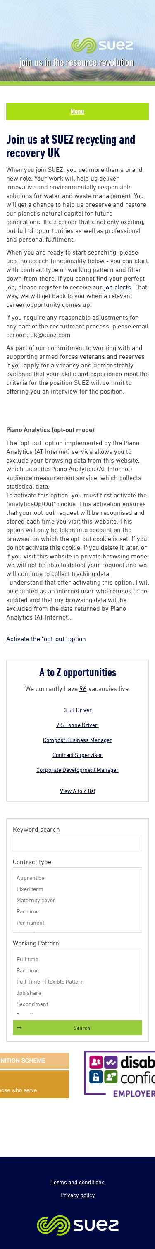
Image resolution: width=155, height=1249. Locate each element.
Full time (77, 959)
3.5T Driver (78, 709)
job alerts (117, 287)
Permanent (77, 922)
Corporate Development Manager (77, 769)
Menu (77, 111)
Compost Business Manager (77, 739)
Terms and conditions (77, 1181)
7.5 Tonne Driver (77, 724)
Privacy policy (77, 1194)
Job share (77, 992)
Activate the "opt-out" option (46, 638)
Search (82, 1027)
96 (83, 688)
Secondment (77, 1003)
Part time (77, 911)
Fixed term (77, 888)
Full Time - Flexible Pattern (77, 981)
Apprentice (77, 877)
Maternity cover (77, 900)
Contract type (32, 861)
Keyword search (36, 829)
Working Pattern (36, 943)
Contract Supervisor (77, 754)
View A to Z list (77, 790)
